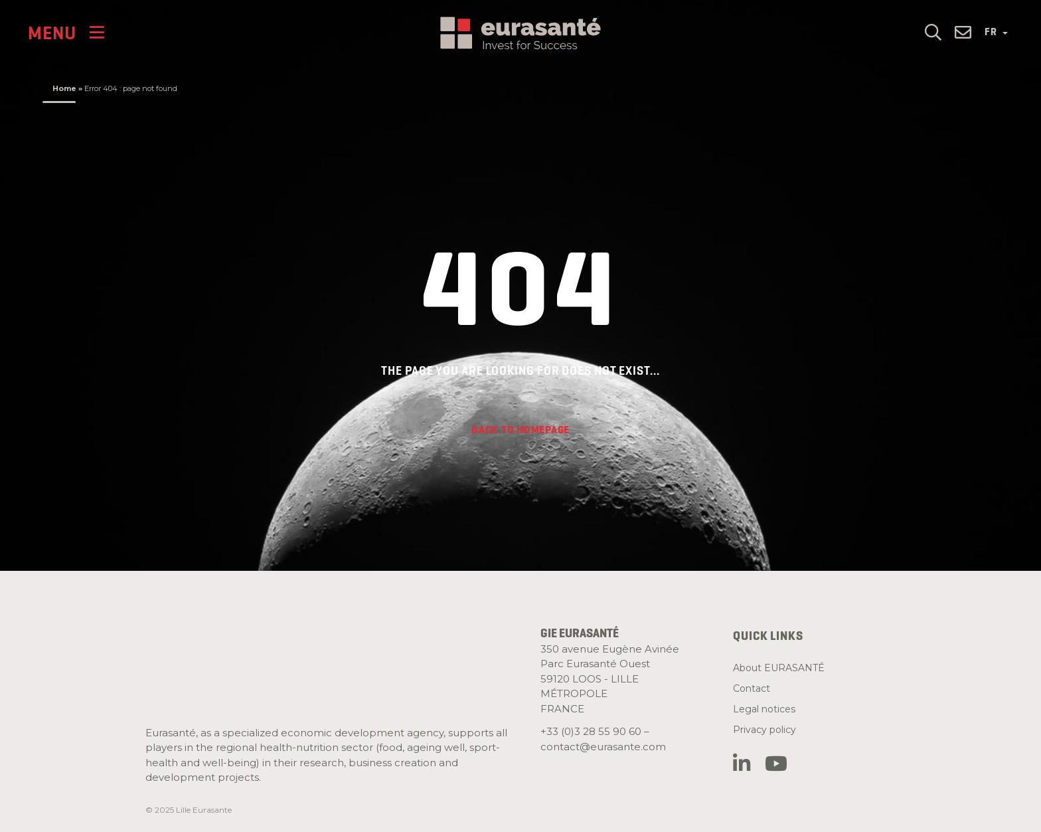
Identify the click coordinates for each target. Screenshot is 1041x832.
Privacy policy (764, 730)
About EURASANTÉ (779, 668)
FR (996, 32)
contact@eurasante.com (603, 746)
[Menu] (66, 32)
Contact (751, 688)
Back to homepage (520, 430)
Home (64, 88)
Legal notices (764, 709)
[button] (933, 31)
